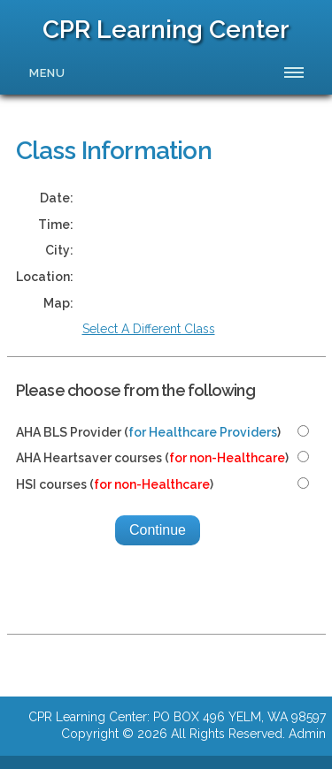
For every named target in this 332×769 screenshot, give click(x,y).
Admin (307, 734)
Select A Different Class (148, 329)
